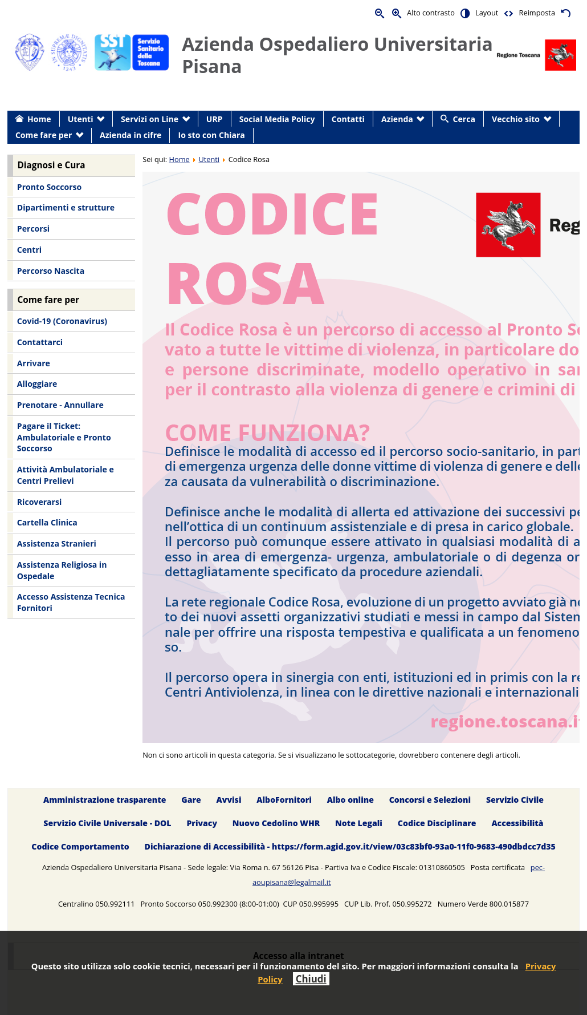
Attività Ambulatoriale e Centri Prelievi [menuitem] (65, 475)
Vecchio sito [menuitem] (516, 119)
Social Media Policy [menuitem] (277, 119)
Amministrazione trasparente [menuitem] (104, 799)
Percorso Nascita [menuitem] (50, 270)
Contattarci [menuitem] (40, 342)
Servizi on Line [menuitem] (149, 119)
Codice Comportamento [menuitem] (80, 846)
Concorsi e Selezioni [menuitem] (430, 799)
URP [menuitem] (214, 119)
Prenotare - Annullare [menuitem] (60, 404)
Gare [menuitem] (191, 799)
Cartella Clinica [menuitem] (47, 522)
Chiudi (311, 978)
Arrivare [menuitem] (33, 363)
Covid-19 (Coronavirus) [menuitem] (62, 321)
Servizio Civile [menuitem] (515, 799)
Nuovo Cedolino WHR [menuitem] (276, 823)
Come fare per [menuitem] (43, 135)
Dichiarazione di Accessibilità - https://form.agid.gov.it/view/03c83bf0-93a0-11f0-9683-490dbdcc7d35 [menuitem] (350, 846)
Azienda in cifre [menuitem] (130, 135)
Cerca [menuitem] (464, 119)
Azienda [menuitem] (397, 119)
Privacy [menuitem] (201, 823)
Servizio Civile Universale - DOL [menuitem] (107, 823)
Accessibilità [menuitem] (517, 823)
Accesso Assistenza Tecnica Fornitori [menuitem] (71, 602)
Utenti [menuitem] (80, 119)
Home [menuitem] (39, 119)
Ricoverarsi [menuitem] (39, 501)
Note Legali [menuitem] (358, 823)
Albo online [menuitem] (350, 799)
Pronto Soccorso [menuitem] (49, 186)
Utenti (208, 159)
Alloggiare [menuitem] (37, 383)
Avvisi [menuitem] (229, 799)
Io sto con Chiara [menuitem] (211, 135)
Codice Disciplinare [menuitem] (437, 823)
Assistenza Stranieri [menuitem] (56, 543)
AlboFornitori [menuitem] (284, 799)
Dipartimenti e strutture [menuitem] (66, 207)
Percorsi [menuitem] (33, 228)
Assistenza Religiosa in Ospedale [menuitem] (62, 570)
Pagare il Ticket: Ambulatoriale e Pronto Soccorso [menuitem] (64, 437)
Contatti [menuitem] (348, 119)
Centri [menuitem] (29, 249)
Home (179, 159)
